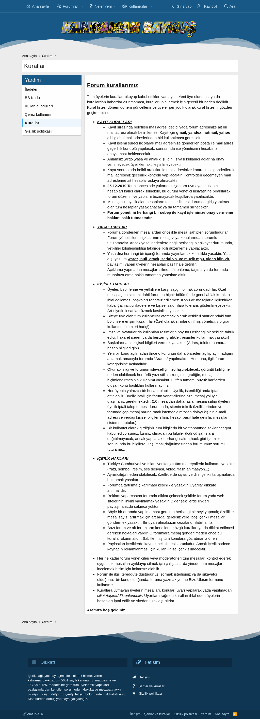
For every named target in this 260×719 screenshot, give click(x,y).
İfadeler (31, 89)
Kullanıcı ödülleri (39, 106)
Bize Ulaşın (198, 579)
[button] (81, 6)
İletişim (144, 677)
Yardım (206, 714)
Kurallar (32, 123)
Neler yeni (103, 6)
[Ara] (229, 6)
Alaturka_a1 (34, 714)
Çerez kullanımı (38, 114)
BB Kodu (32, 97)
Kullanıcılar (137, 6)
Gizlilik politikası (38, 131)
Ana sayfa (40, 6)
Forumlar (70, 6)
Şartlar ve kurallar (152, 686)
